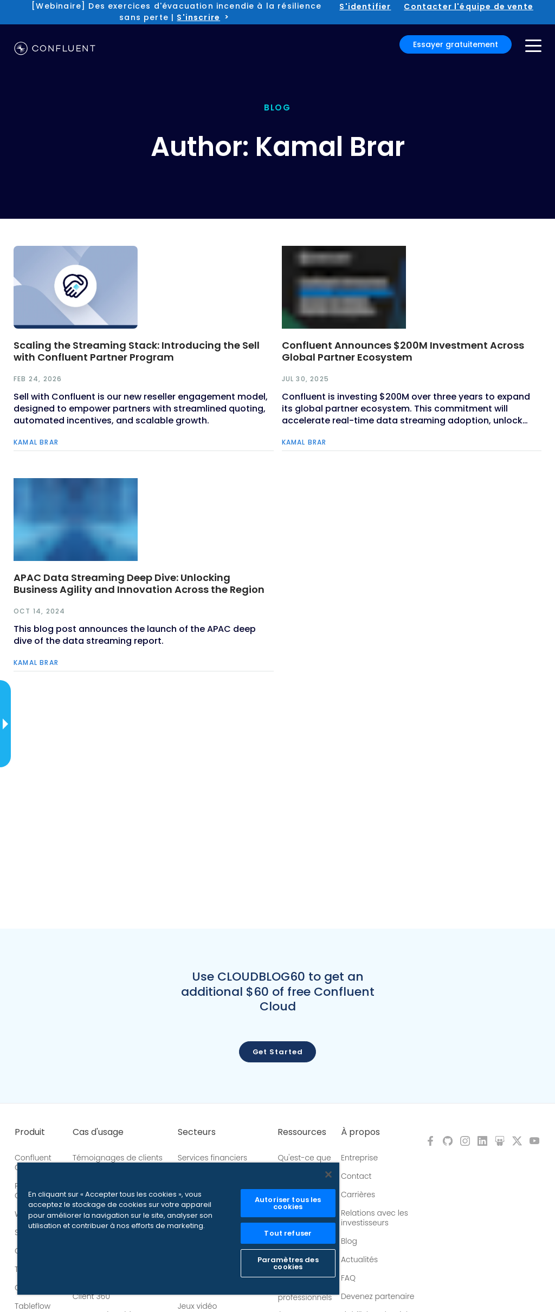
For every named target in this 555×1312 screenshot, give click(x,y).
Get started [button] (278, 1052)
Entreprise (359, 1157)
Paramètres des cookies (288, 1263)
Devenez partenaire (378, 1296)
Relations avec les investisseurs (374, 1217)
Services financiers (213, 1157)
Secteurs (197, 1132)
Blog (349, 1241)
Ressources (302, 1132)
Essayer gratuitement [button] (455, 44)
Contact (356, 1176)
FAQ (348, 1277)
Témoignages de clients (118, 1157)
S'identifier (365, 6)
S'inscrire (198, 17)
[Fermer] (328, 1174)
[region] (178, 1229)
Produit (30, 1132)
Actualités (359, 1259)
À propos (360, 1132)
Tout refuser (288, 1233)
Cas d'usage (98, 1132)
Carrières (358, 1194)
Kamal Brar (36, 442)
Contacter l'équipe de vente (468, 6)
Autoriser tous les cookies (288, 1203)
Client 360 (91, 1296)
